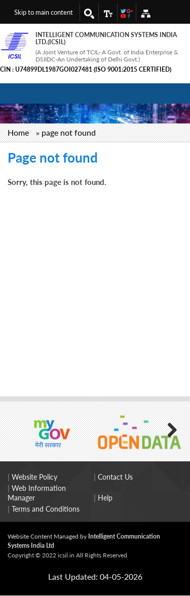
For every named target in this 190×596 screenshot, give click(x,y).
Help (105, 497)
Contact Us (115, 477)
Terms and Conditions (46, 509)
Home (18, 132)
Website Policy (34, 477)
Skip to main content (43, 12)
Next (167, 429)
